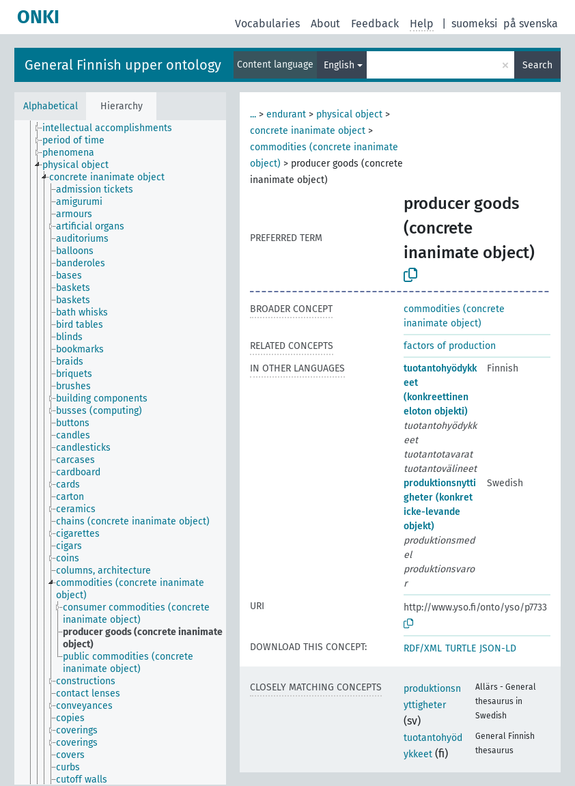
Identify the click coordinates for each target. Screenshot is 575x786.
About (325, 23)
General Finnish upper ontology (123, 65)
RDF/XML (423, 648)
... (253, 114)
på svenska (530, 23)
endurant (286, 114)
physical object (349, 114)
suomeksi (474, 23)
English (339, 65)
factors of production (450, 346)
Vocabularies (267, 23)
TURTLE (460, 648)
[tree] (120, 452)
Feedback (375, 23)
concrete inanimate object (307, 131)
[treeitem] (113, 128)
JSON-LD (497, 648)
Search (537, 65)
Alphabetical (50, 106)
